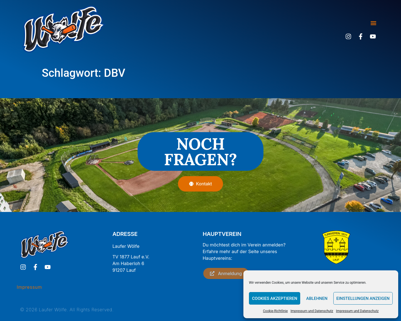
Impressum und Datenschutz (311, 311)
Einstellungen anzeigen (363, 298)
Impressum (29, 287)
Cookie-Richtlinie (275, 311)
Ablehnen (316, 298)
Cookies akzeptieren (274, 298)
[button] (373, 23)
